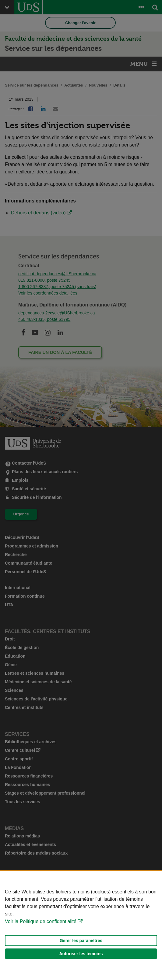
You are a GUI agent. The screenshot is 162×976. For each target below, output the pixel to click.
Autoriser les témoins (81, 953)
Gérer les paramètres (81, 940)
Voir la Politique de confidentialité (40, 921)
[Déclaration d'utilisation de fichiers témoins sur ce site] (81, 923)
